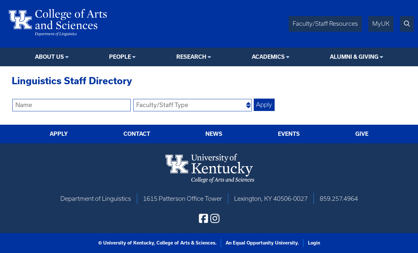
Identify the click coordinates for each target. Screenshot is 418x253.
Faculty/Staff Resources (325, 23)
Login (314, 242)
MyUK (381, 23)
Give (361, 134)
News (213, 134)
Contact (136, 134)
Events (289, 134)
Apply (59, 134)
